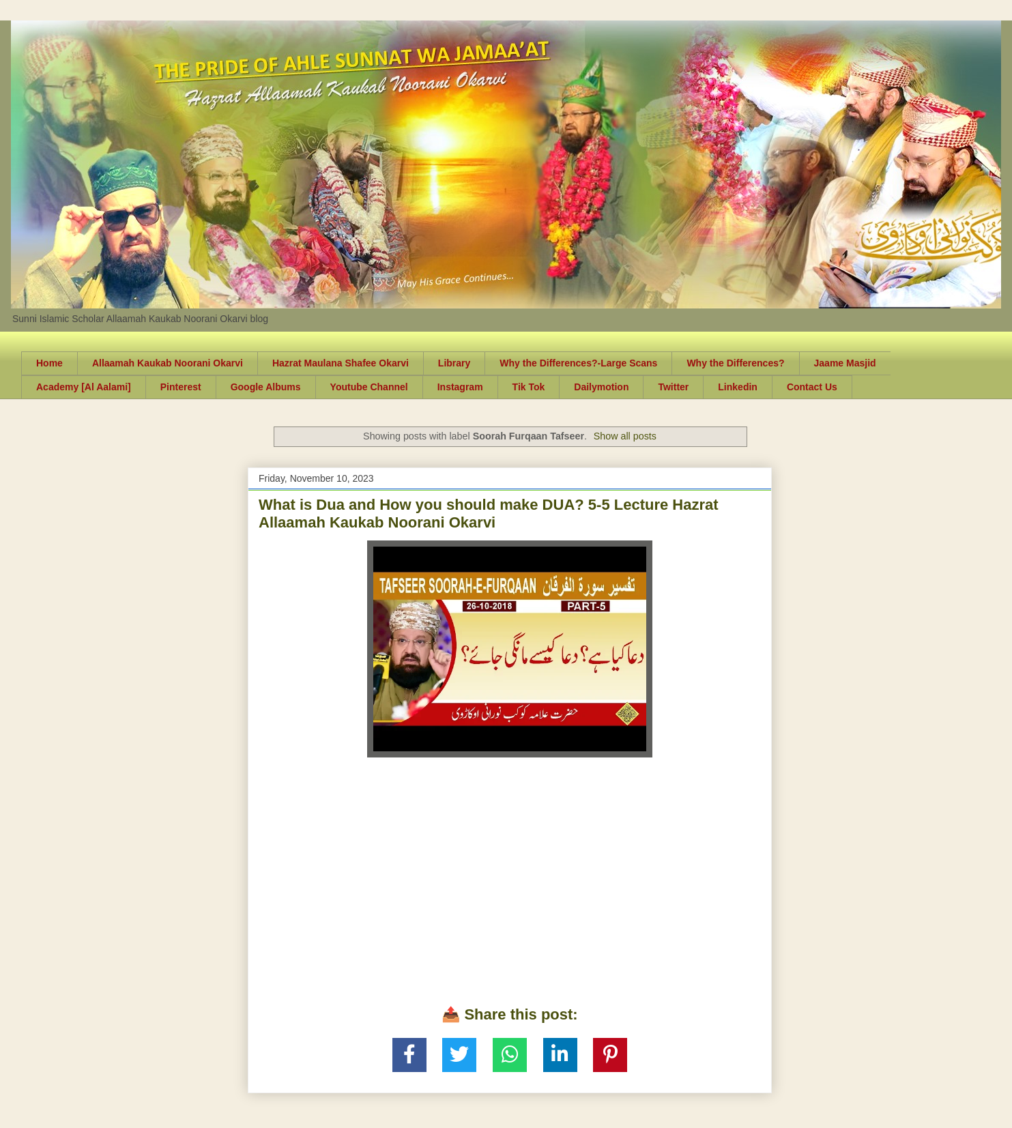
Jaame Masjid (845, 363)
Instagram (460, 386)
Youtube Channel (369, 386)
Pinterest (180, 386)
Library (454, 363)
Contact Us (812, 386)
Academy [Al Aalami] (83, 386)
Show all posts (625, 436)
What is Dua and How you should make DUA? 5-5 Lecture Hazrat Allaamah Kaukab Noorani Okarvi (489, 513)
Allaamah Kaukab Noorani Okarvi (167, 363)
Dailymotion (601, 386)
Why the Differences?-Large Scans (578, 363)
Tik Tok (528, 386)
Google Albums (266, 386)
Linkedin (737, 386)
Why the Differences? (735, 363)
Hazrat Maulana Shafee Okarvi (340, 363)
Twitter (673, 386)
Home (49, 363)
